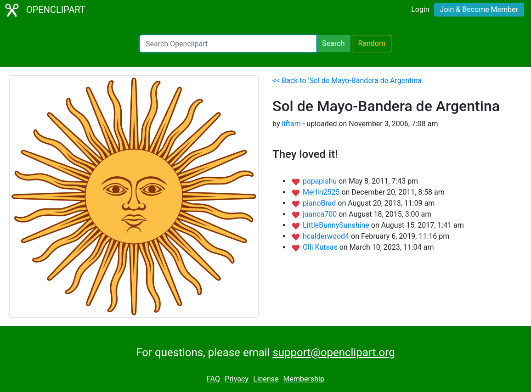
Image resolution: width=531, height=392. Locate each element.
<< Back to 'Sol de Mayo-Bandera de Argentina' (347, 80)
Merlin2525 (322, 192)
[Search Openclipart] (228, 43)
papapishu (321, 181)
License (265, 379)
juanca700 (321, 214)
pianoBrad (320, 203)
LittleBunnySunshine (337, 225)
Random (371, 43)
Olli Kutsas (321, 247)
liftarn (291, 123)
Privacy (237, 379)
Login (420, 9)
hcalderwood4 (327, 236)
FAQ (213, 379)
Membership (303, 379)
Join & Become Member (479, 9)
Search (333, 43)
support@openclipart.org (333, 352)
